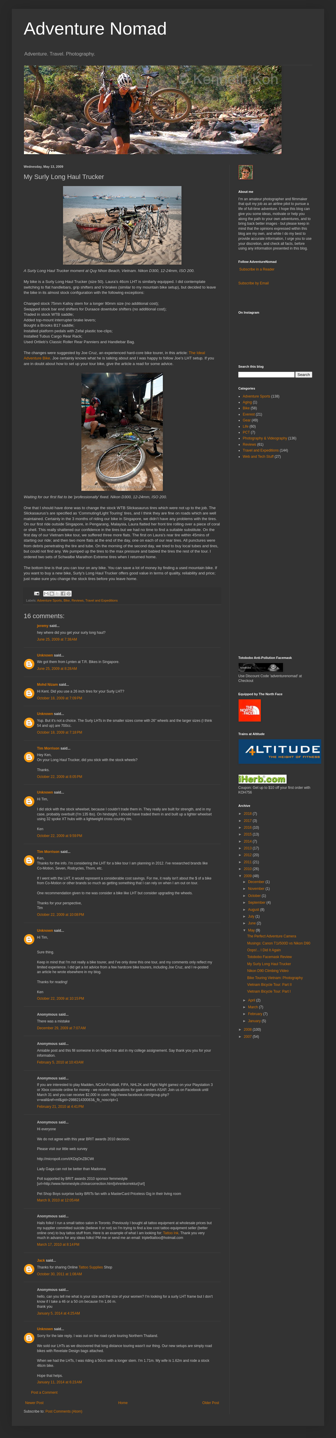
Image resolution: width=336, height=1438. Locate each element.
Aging (247, 402)
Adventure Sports (49, 600)
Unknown (45, 655)
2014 (248, 841)
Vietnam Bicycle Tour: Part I (269, 991)
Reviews (78, 600)
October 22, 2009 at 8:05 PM (59, 777)
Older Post (210, 1403)
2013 (248, 848)
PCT (246, 432)
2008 (248, 1029)
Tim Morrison (48, 748)
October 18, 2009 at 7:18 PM (59, 732)
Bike (67, 600)
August (254, 910)
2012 (248, 855)
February (255, 1014)
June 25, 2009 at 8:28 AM (57, 669)
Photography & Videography (265, 438)
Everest (249, 414)
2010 (248, 869)
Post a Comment (44, 1392)
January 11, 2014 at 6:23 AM (59, 1382)
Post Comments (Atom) (63, 1411)
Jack (41, 1260)
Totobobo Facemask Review (269, 957)
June (252, 923)
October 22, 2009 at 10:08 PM (60, 915)
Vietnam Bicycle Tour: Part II (269, 985)
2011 (248, 862)
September (257, 902)
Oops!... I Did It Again (264, 950)
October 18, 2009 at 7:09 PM (59, 698)
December (257, 882)
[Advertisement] (256, 557)
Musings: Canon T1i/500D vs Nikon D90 (278, 943)
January (255, 1021)
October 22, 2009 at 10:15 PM (60, 998)
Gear (247, 420)
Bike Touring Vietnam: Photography (275, 978)
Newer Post (34, 1403)
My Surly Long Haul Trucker (269, 964)
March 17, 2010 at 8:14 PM (58, 1244)
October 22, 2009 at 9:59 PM (59, 836)
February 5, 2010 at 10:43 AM (60, 1062)
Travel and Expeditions (101, 600)
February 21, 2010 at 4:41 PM (60, 1107)
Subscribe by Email (253, 283)
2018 (248, 814)
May (252, 930)
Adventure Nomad (95, 28)
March (253, 1007)
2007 (248, 1037)
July (251, 916)
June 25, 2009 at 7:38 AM (57, 639)
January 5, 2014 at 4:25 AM (58, 1313)
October (255, 896)
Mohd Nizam (47, 685)
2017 (248, 821)
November (257, 889)
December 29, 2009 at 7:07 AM (61, 1028)
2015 (248, 834)
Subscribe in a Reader (256, 269)
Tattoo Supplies (91, 1267)
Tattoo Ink (171, 1233)
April (252, 1000)
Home (123, 1403)
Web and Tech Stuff (258, 457)
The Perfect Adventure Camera (271, 936)
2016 (248, 827)
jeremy (43, 626)
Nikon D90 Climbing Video (268, 971)
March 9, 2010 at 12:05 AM (58, 1200)
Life (245, 426)
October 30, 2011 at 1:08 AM (59, 1274)
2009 (248, 876)
